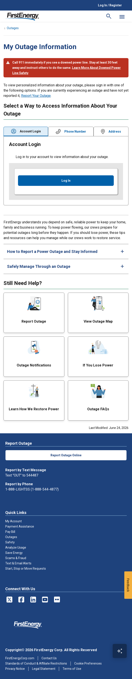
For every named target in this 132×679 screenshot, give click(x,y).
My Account (13, 521)
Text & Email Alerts (18, 563)
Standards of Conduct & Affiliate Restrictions (36, 663)
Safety (10, 542)
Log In (66, 180)
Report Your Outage (36, 96)
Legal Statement (43, 668)
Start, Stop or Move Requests (25, 568)
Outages (11, 537)
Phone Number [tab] (75, 131)
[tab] (66, 251)
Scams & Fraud (15, 558)
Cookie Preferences (88, 663)
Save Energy (14, 553)
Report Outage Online (66, 455)
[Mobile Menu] (122, 16)
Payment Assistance (19, 526)
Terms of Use (72, 668)
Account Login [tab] (30, 131)
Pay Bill (10, 531)
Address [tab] (114, 131)
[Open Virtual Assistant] (120, 651)
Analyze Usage (15, 547)
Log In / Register (110, 5)
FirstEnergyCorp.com (19, 658)
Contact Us (49, 658)
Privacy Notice (15, 668)
